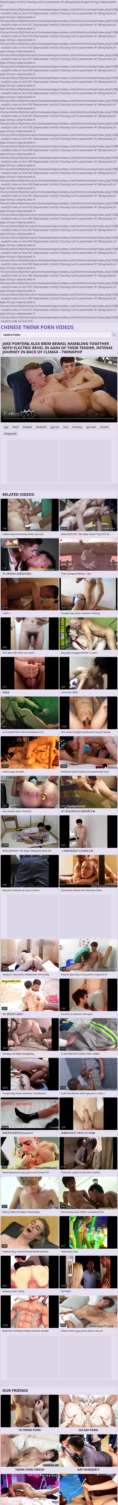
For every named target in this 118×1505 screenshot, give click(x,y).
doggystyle (10, 433)
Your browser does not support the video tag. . (59, 389)
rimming (77, 427)
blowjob (27, 427)
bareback (41, 427)
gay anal (91, 427)
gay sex (55, 427)
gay (6, 427)
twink (15, 427)
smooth (104, 427)
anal (65, 427)
